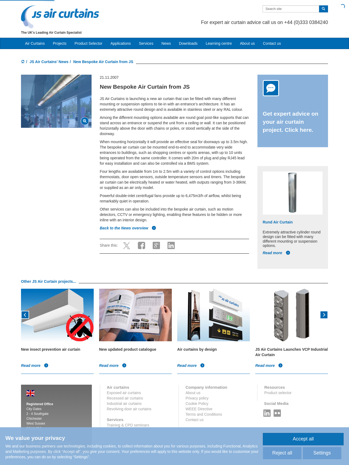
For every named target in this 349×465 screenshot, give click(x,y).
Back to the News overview (128, 228)
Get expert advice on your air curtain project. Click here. (291, 122)
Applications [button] (120, 43)
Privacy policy (197, 398)
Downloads (188, 43)
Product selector (277, 393)
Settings (322, 453)
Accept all (303, 439)
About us (247, 43)
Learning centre (219, 43)
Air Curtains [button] (35, 43)
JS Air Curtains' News (49, 62)
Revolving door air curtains (129, 409)
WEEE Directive (199, 409)
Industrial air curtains (124, 403)
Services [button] (146, 43)
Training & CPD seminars (128, 425)
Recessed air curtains (125, 398)
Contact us (272, 43)
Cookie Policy (197, 403)
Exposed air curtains (124, 393)
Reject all (282, 453)
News (166, 43)
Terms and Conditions (204, 414)
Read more (276, 253)
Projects (60, 43)
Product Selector (89, 43)
